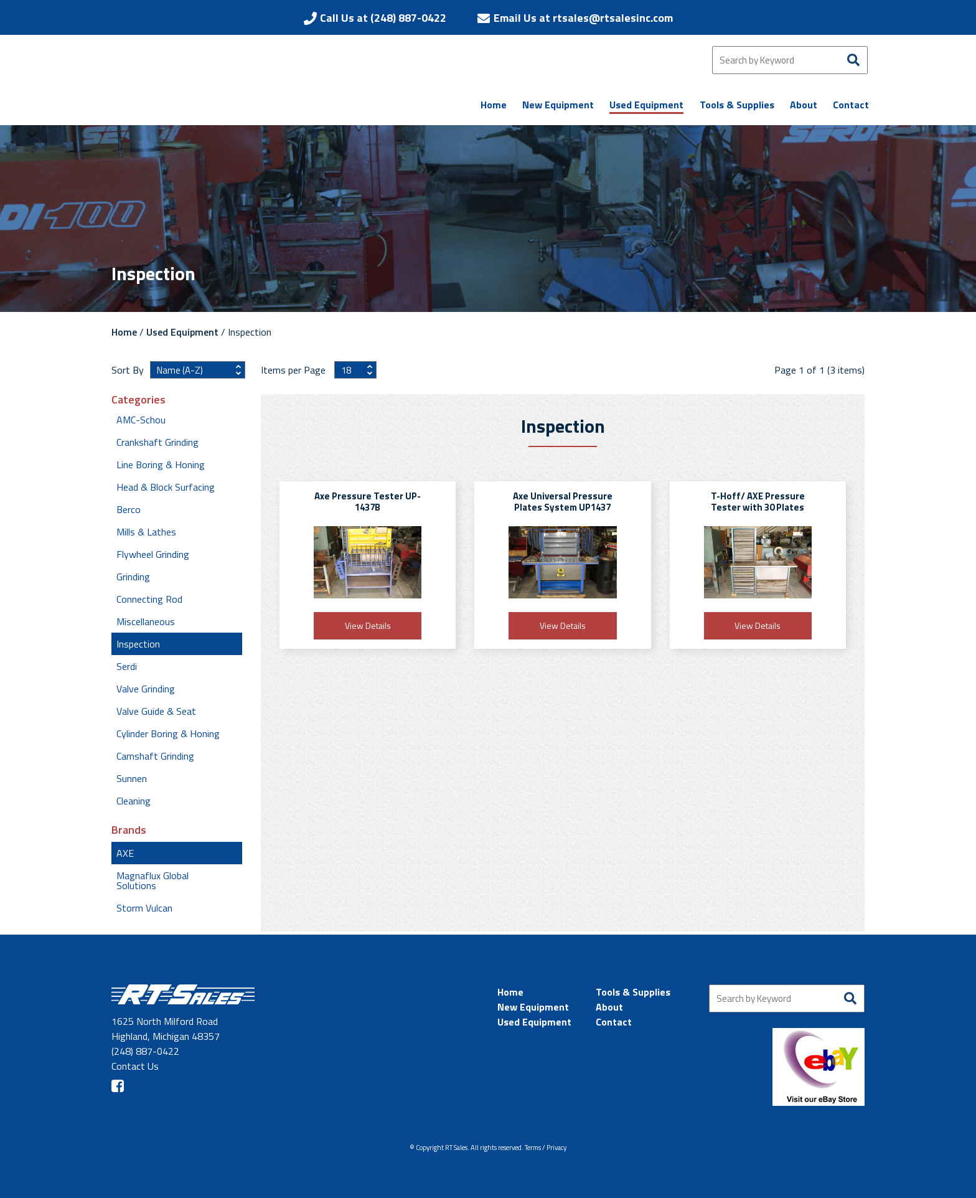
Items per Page (294, 369)
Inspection (138, 643)
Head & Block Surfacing (165, 487)
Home (124, 331)
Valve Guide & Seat (156, 711)
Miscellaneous (145, 621)
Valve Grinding (145, 689)
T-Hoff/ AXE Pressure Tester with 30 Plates (758, 501)
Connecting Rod (149, 599)
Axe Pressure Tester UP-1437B (367, 501)
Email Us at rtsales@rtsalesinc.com (583, 17)
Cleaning (133, 801)
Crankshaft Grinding (157, 442)
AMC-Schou (141, 420)
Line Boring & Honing (160, 464)
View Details (368, 625)
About (609, 1006)
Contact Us (135, 1066)
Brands (128, 830)
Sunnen (131, 778)
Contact (614, 1021)
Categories (138, 399)
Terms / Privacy (545, 1148)
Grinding (133, 577)
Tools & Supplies (633, 991)
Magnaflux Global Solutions (152, 880)
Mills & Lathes (146, 532)
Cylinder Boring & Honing (168, 733)
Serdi (126, 666)
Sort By (127, 369)
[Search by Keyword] (790, 60)
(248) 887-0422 (145, 1051)
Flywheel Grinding (152, 554)
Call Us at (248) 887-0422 (383, 17)
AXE (125, 853)
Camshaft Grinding (155, 756)
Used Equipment (182, 331)
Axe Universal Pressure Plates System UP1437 (562, 501)
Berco (128, 509)
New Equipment (533, 1006)
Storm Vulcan (144, 908)
